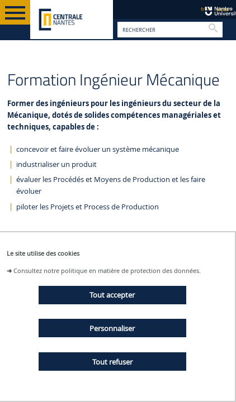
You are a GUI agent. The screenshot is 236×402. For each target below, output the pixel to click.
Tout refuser (112, 362)
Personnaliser (112, 328)
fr (203, 9)
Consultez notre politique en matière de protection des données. (107, 270)
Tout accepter (112, 295)
